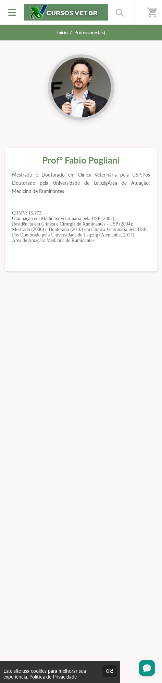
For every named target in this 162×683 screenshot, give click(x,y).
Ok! (109, 671)
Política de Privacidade (53, 677)
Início (62, 32)
